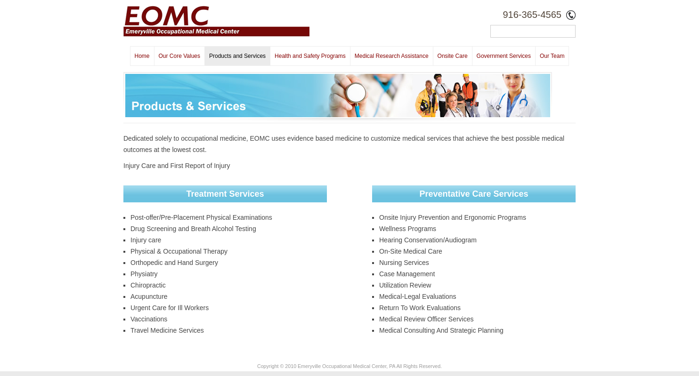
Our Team (552, 56)
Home (142, 56)
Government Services (504, 56)
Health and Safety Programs (310, 56)
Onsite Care (453, 56)
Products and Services (237, 56)
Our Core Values (179, 56)
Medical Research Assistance (392, 56)
